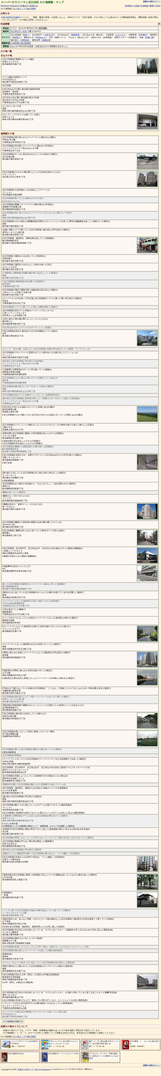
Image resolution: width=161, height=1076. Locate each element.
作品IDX (14, 6)
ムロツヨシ (121, 35)
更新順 (128, 6)
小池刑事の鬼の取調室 (21, 43)
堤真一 (26, 35)
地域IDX (33, 6)
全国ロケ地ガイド (26, 1069)
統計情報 (31, 9)
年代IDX (5, 6)
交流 (158, 6)
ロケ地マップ (19, 9)
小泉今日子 (49, 35)
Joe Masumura (45, 1069)
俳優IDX (24, 6)
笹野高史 (25, 40)
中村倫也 (143, 35)
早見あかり (41, 37)
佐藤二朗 (150, 37)
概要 (152, 6)
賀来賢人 (17, 37)
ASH (36, 1069)
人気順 (136, 6)
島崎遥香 (75, 35)
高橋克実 (46, 40)
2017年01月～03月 (19, 31)
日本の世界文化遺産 (10, 17)
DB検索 (144, 6)
